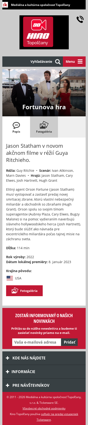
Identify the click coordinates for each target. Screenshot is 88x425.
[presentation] (16, 127)
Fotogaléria (24, 290)
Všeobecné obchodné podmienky (44, 408)
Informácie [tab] (20, 371)
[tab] (16, 127)
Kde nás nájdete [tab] (26, 358)
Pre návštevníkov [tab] (27, 385)
